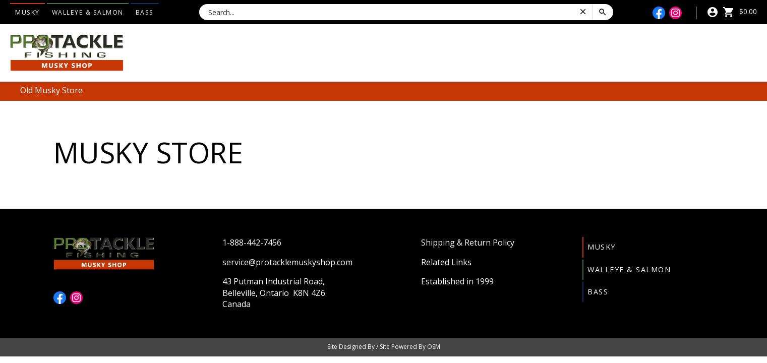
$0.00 (740, 11)
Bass (145, 12)
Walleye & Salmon (88, 12)
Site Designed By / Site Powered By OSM (383, 346)
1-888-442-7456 (251, 242)
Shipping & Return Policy (467, 242)
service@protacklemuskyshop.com (287, 262)
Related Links (446, 262)
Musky (27, 12)
